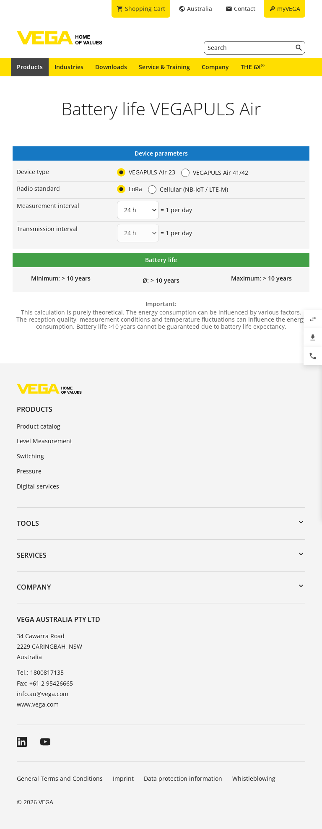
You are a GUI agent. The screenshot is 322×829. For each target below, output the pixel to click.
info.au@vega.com (42, 694)
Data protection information (183, 778)
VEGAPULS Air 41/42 (220, 173)
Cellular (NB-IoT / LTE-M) (194, 189)
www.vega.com (38, 704)
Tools (28, 523)
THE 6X (253, 66)
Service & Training (164, 67)
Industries (69, 67)
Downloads (111, 67)
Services (32, 555)
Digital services (38, 486)
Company (215, 67)
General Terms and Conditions (60, 778)
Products (30, 67)
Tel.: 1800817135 (40, 672)
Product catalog (38, 426)
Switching (30, 456)
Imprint (123, 778)
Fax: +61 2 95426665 (45, 683)
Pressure (29, 471)
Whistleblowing (253, 778)
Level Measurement (44, 441)
